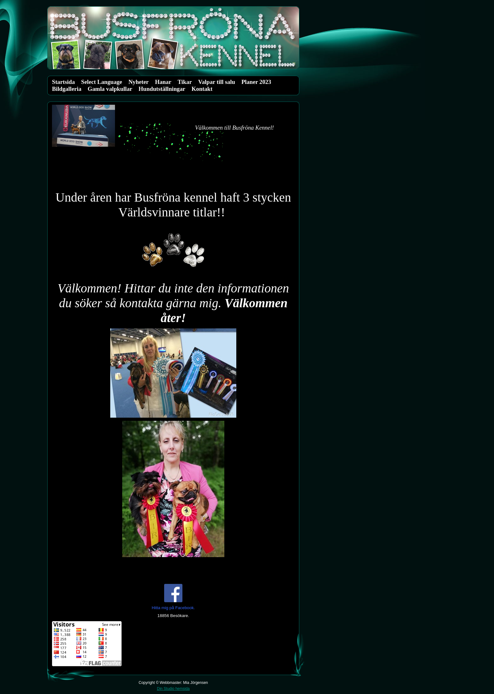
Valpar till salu (216, 82)
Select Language (101, 82)
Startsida (63, 82)
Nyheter (139, 82)
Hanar (163, 82)
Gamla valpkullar (110, 88)
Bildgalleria (66, 88)
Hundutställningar (162, 88)
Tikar (185, 82)
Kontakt (202, 88)
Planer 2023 (256, 82)
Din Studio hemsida (173, 688)
